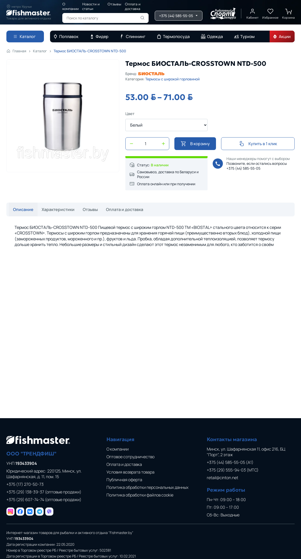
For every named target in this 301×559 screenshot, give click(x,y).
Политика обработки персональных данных (147, 487)
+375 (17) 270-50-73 (25, 484)
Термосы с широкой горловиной (172, 79)
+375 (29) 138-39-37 (43, 492)
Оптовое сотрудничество (130, 456)
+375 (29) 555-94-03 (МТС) (233, 470)
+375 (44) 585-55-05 (243, 168)
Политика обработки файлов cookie (139, 495)
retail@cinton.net (222, 477)
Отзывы (114, 4)
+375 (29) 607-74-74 (43, 499)
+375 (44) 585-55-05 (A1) (230, 462)
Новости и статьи (91, 6)
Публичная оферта (124, 479)
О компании (70, 6)
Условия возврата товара (130, 472)
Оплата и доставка (132, 6)
